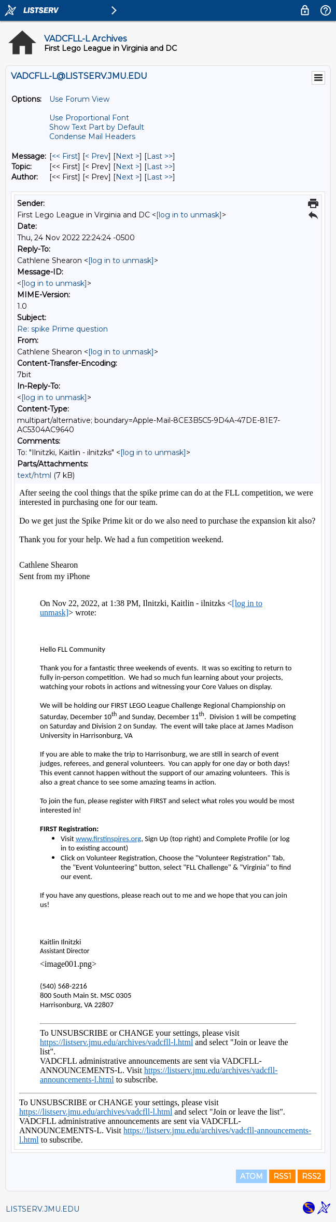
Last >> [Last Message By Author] (160, 177)
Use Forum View (79, 99)
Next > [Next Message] (127, 156)
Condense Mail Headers (92, 136)
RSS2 (311, 1176)
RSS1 (282, 1176)
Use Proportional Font (89, 117)
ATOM (251, 1176)
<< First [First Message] (65, 156)
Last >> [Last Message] (160, 156)
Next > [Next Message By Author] (127, 177)
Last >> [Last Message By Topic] (160, 166)
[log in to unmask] (189, 214)
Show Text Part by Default (96, 127)
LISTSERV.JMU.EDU (42, 1209)
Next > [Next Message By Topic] (127, 166)
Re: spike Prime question (62, 329)
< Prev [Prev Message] (96, 156)
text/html (34, 475)
